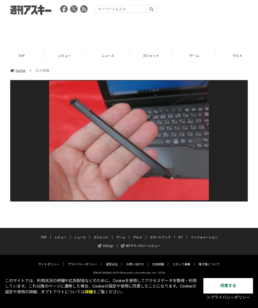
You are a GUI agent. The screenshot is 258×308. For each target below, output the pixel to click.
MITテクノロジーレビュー (140, 241)
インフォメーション (204, 233)
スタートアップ (160, 233)
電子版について (209, 260)
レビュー (64, 55)
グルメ (137, 233)
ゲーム (194, 55)
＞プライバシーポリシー (228, 297)
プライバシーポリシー (83, 260)
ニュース (108, 55)
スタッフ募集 (181, 260)
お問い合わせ (135, 260)
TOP (21, 55)
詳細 (89, 292)
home (17, 70)
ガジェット (151, 55)
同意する (228, 285)
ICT (180, 233)
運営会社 (112, 260)
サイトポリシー (48, 260)
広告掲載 (158, 260)
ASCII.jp (105, 241)
